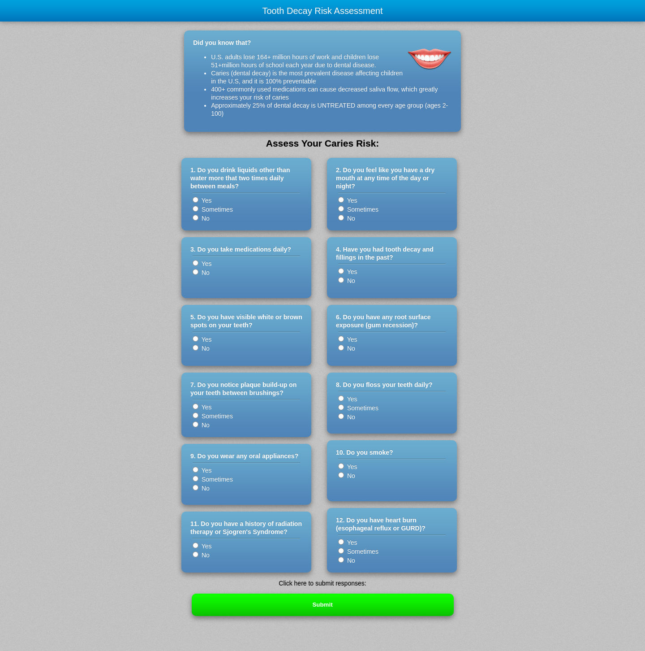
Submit (322, 604)
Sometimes (213, 209)
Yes (202, 200)
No (201, 218)
